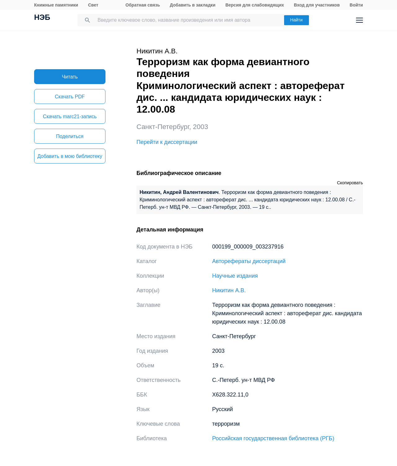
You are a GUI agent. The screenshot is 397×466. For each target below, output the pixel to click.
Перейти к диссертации (166, 142)
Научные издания (235, 276)
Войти (356, 4)
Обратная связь (143, 4)
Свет (93, 4)
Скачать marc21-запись (69, 116)
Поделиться (69, 136)
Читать (70, 76)
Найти (296, 19)
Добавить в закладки (193, 4)
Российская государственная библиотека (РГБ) (273, 438)
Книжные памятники (56, 4)
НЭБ (42, 18)
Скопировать (350, 182)
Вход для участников (317, 4)
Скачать (70, 96)
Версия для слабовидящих (254, 4)
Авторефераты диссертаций (249, 261)
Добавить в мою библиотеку (69, 156)
